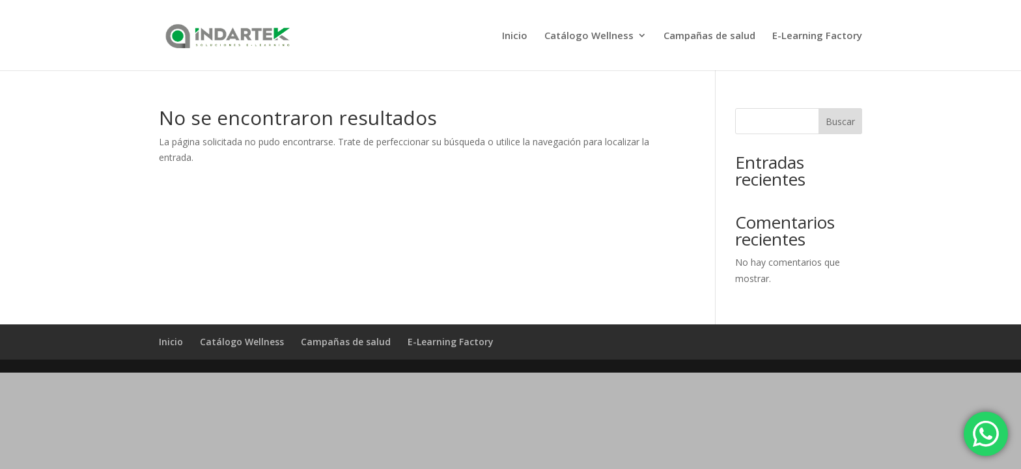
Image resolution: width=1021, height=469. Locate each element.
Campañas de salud (709, 36)
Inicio (514, 36)
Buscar (840, 121)
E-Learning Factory (817, 36)
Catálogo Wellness (589, 36)
